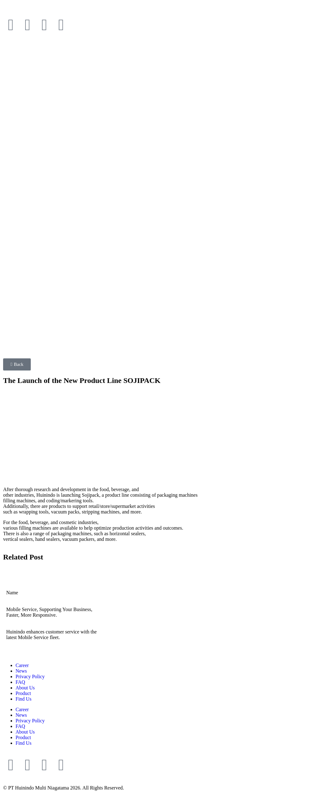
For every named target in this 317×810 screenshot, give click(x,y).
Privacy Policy (30, 676)
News (21, 671)
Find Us (23, 699)
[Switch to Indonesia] (48, 10)
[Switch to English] (19, 10)
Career (22, 665)
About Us (25, 687)
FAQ (20, 682)
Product (23, 693)
